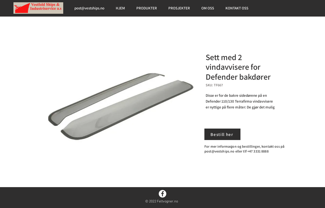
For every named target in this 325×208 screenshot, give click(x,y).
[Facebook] (162, 194)
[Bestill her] (222, 134)
